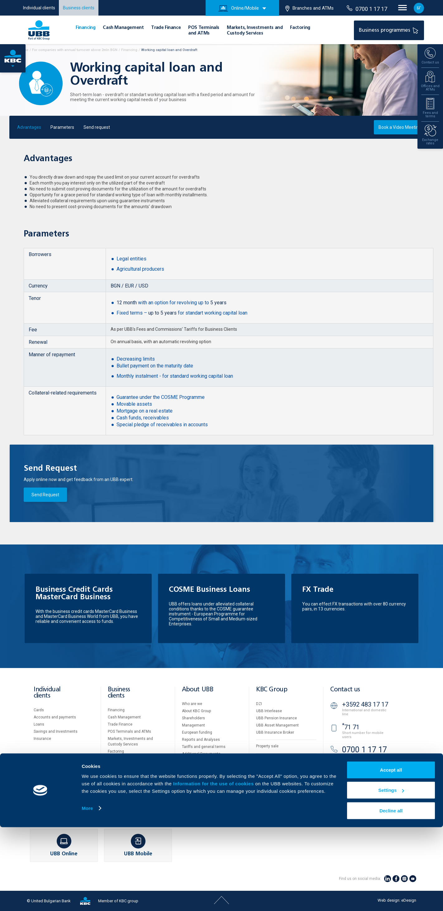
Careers (189, 768)
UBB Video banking (364, 788)
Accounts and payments (55, 717)
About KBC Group (196, 711)
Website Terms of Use (275, 760)
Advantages (29, 127)
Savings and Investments (56, 731)
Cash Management (123, 28)
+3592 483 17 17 (365, 704)
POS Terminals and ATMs (129, 731)
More (87, 892)
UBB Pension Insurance (276, 718)
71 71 (351, 727)
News (187, 775)
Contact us (345, 690)
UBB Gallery (192, 761)
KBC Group (271, 690)
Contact (189, 789)
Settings (391, 874)
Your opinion (192, 782)
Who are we (192, 704)
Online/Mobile (238, 8)
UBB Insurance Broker (275, 732)
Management (193, 725)
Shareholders (193, 718)
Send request (96, 127)
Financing (85, 28)
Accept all (391, 853)
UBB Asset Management (277, 725)
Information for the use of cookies (214, 867)
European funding (197, 732)
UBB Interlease (269, 711)
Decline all (391, 894)
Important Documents (275, 781)
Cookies (263, 767)
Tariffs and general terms (204, 747)
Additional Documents (201, 754)
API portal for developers (277, 788)
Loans (39, 724)
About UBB (197, 690)
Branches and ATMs (309, 8)
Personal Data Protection (277, 774)
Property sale (267, 746)
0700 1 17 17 (367, 8)
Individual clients (39, 7)
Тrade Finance (166, 28)
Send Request (45, 494)
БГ (419, 8)
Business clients (78, 7)
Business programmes (389, 30)
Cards (39, 710)
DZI (259, 704)
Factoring (300, 28)
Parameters (62, 127)
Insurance (42, 738)
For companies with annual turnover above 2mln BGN (74, 50)
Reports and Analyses (201, 739)
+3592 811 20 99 (365, 766)
